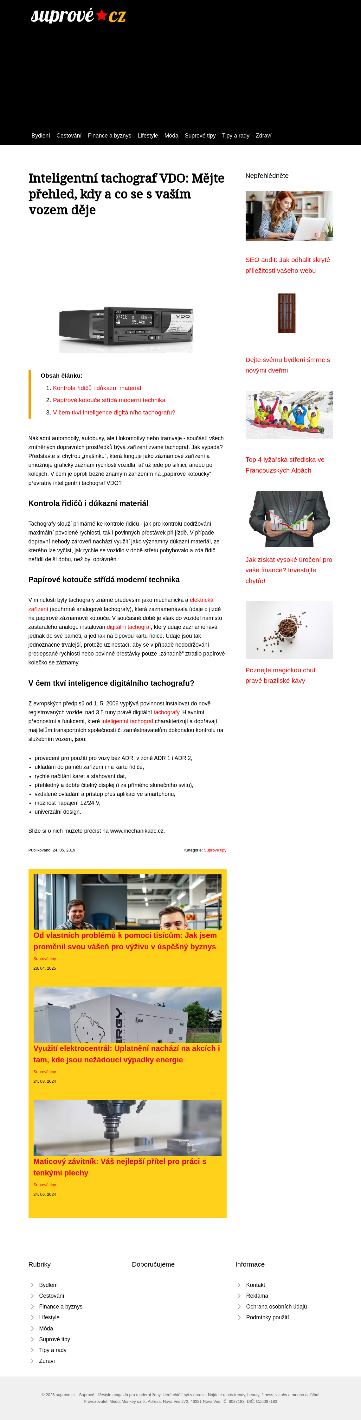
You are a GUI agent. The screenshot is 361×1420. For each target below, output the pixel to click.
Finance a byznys (109, 135)
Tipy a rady (235, 135)
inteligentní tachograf (127, 721)
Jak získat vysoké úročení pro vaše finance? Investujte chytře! (289, 570)
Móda (171, 135)
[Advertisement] (180, 83)
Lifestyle (148, 135)
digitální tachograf (129, 627)
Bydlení (41, 135)
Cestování (68, 135)
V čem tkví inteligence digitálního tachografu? (114, 412)
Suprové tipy (200, 135)
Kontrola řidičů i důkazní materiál (97, 388)
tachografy (166, 712)
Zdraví (264, 135)
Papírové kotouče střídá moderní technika (109, 400)
